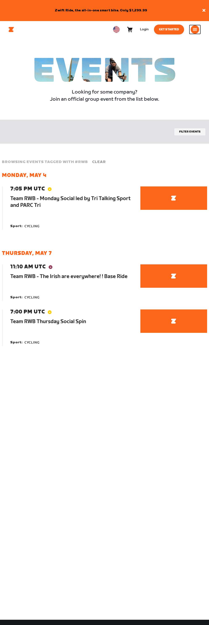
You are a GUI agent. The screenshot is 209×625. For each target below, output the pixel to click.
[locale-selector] (116, 29)
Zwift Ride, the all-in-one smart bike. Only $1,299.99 (101, 10)
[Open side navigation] (194, 29)
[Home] (11, 29)
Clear (99, 162)
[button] (204, 10)
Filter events (190, 131)
